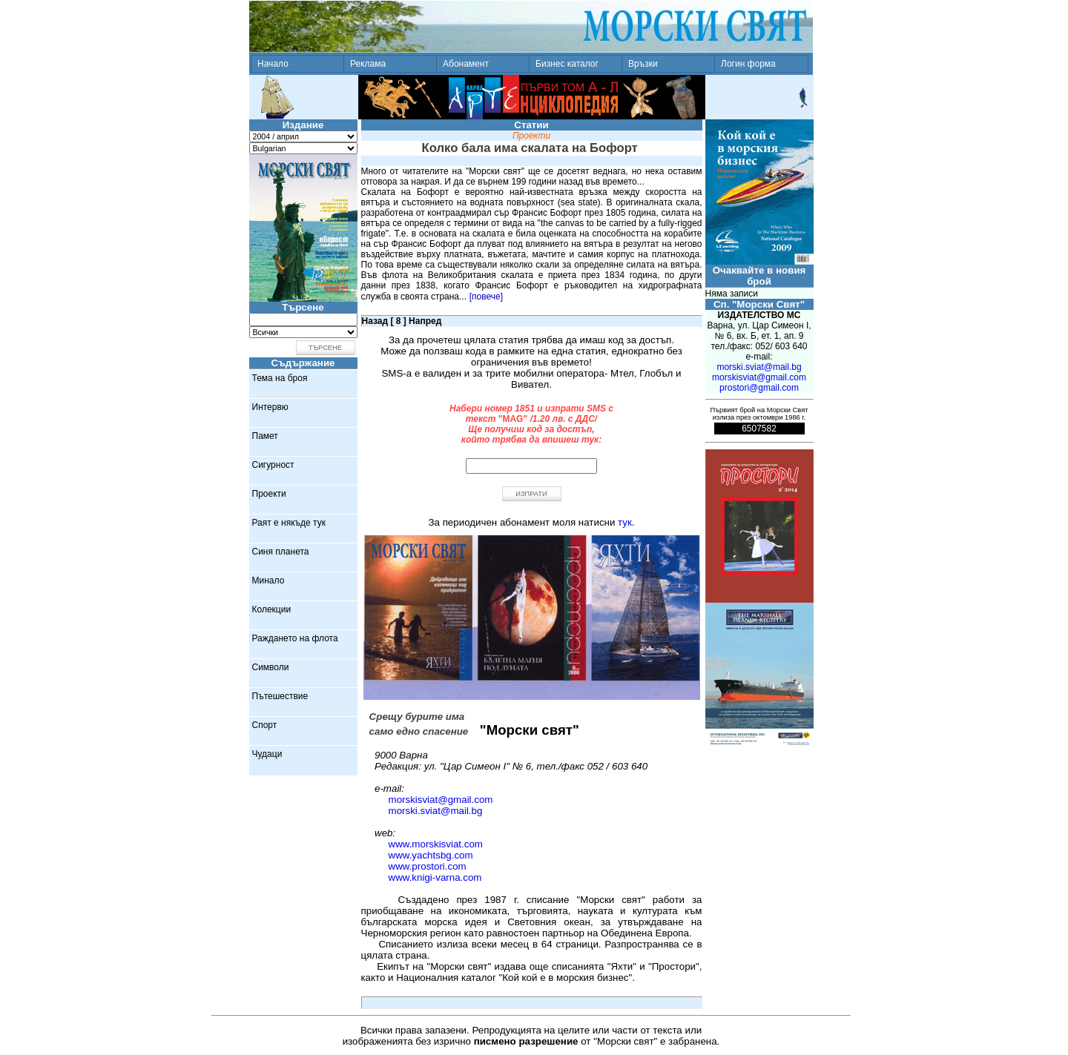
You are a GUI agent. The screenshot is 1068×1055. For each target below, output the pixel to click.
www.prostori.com (428, 866)
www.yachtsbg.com (431, 855)
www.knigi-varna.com (435, 877)
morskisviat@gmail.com (441, 799)
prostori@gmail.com (759, 388)
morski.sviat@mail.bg (436, 810)
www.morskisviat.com (436, 844)
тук (625, 522)
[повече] (486, 296)
